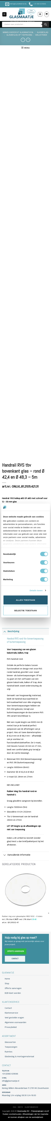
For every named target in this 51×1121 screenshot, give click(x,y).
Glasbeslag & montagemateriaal (19, 1056)
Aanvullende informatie (16, 855)
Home (7, 978)
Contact (15, 958)
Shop (7, 983)
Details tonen (36, 590)
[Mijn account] (40, 14)
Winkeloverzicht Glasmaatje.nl (18, 32)
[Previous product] (28, 40)
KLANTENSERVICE (31, 1107)
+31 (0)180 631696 (10, 1073)
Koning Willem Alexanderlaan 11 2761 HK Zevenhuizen (25, 1088)
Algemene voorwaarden (15, 1022)
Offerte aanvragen (15, 951)
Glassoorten (10, 1042)
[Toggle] (4, 631)
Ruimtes (8, 1051)
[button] (4, 14)
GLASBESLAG (42, 32)
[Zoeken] (45, 24)
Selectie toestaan (25, 610)
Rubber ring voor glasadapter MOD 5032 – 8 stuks (22, 916)
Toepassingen (11, 1047)
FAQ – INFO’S (18, 1107)
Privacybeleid (11, 1027)
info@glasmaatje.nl (10, 1081)
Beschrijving (10, 631)
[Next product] (23, 40)
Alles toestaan (25, 600)
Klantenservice (11, 1012)
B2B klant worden (13, 993)
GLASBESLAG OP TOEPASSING (19, 35)
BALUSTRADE (41, 35)
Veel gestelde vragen (14, 1017)
